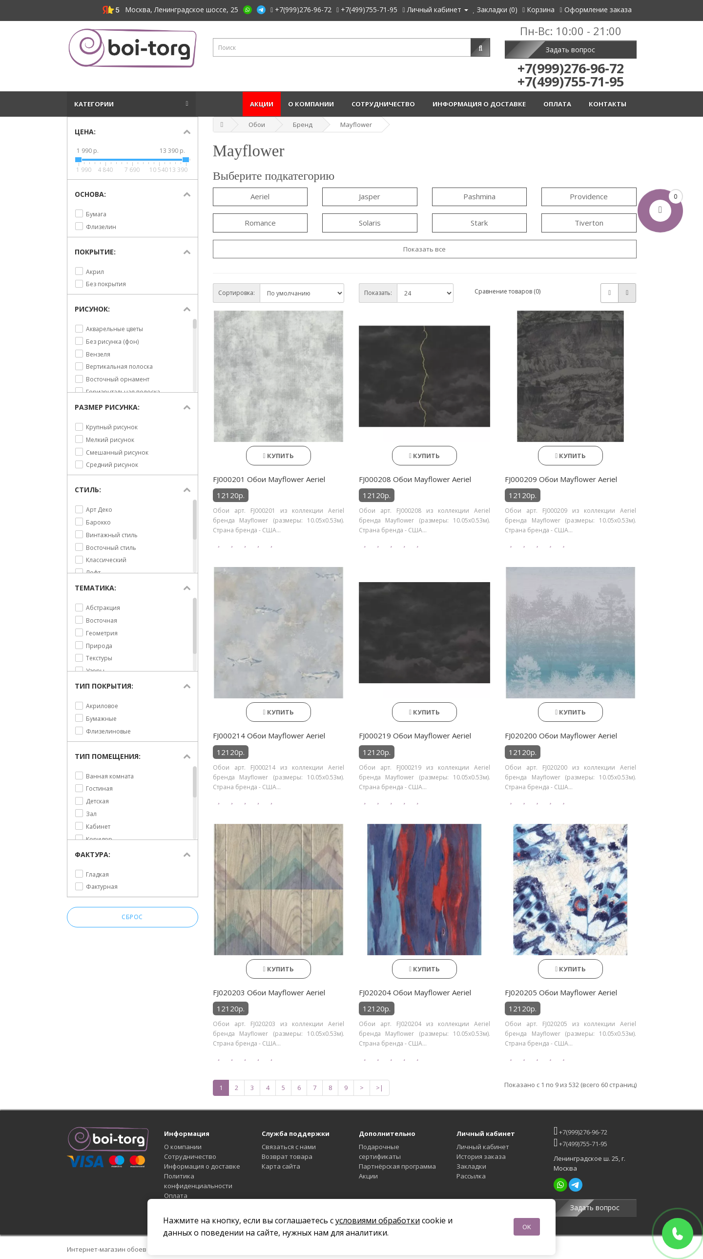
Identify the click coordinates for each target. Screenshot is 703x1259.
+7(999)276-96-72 (580, 1130)
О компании (312, 104)
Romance (260, 223)
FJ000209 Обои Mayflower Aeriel (561, 479)
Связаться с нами (289, 1146)
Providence (589, 196)
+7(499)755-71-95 (580, 1142)
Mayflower (356, 124)
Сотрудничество (385, 104)
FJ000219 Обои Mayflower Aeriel (415, 735)
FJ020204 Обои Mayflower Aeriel (415, 992)
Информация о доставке (481, 104)
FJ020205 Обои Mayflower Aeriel (561, 992)
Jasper (369, 196)
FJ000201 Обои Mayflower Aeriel (269, 479)
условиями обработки (377, 1220)
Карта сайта (281, 1166)
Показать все (424, 249)
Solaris (370, 223)
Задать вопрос (570, 49)
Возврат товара (287, 1156)
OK (526, 1226)
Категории (95, 104)
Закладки (471, 1166)
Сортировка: (236, 293)
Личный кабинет (482, 1146)
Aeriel (259, 196)
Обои (256, 124)
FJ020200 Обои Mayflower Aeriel (561, 735)
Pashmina (479, 196)
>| (379, 1087)
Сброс (132, 917)
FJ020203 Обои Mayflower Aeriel (269, 992)
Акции (261, 104)
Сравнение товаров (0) (507, 291)
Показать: (378, 293)
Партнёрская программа (397, 1166)
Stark (479, 223)
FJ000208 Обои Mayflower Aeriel (415, 479)
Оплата (558, 104)
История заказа (481, 1156)
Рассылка (471, 1176)
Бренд (302, 124)
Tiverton (589, 223)
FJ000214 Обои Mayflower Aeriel (269, 735)
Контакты (609, 104)
